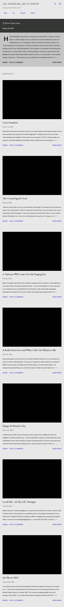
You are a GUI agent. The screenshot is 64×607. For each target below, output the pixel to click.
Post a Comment (16, 62)
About (31, 13)
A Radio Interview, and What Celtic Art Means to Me (29, 350)
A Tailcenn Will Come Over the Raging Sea (24, 274)
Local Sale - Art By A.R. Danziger (19, 501)
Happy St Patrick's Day (14, 426)
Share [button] (5, 62)
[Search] (55, 4)
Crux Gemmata (10, 122)
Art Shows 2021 (11, 577)
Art (12, 13)
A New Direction (11, 23)
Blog (4, 13)
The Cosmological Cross (15, 198)
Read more (57, 62)
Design (21, 13)
